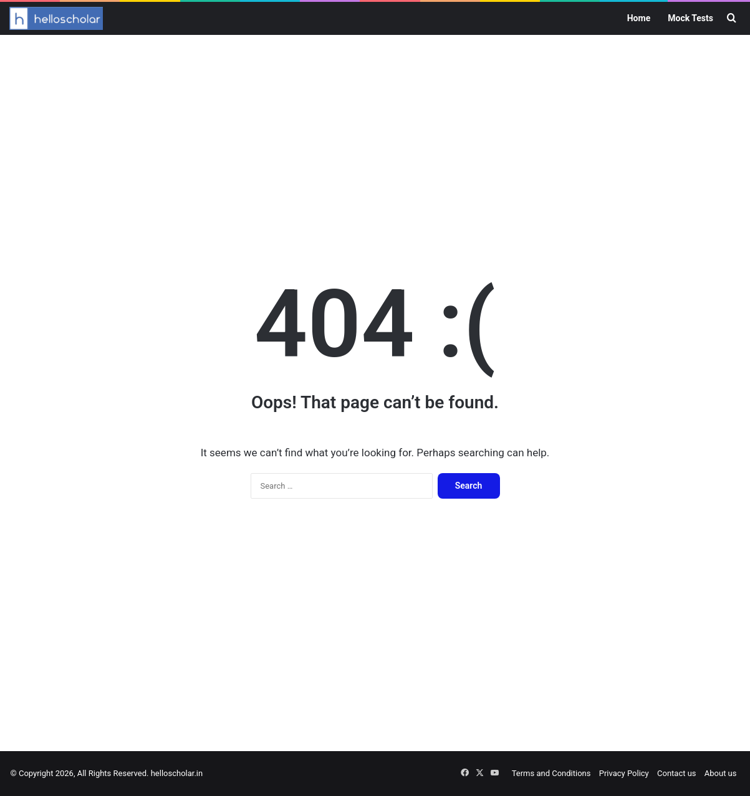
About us (720, 773)
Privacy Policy (624, 773)
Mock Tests (690, 18)
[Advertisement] (375, 134)
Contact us (676, 773)
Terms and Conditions (551, 773)
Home (638, 18)
